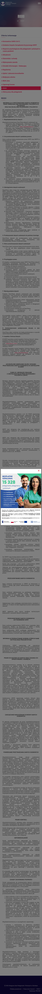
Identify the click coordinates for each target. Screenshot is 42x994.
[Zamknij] (39, 471)
